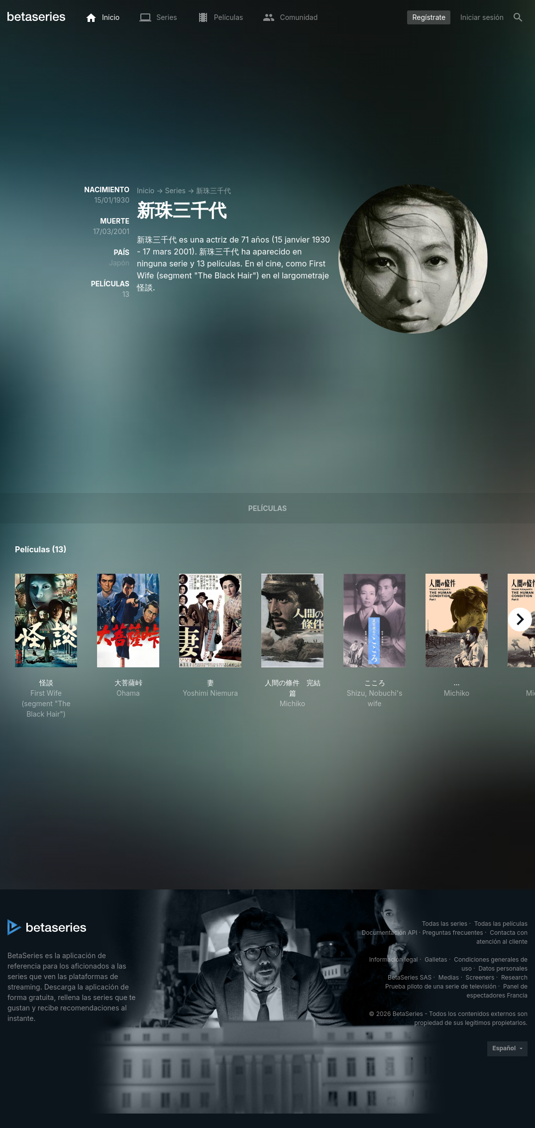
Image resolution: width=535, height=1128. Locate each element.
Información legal (393, 959)
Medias (448, 977)
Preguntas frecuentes (453, 932)
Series (175, 190)
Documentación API (390, 932)
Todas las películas (501, 923)
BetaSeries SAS (409, 977)
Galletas (436, 959)
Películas (267, 508)
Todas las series (444, 923)
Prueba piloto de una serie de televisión (440, 986)
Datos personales (503, 968)
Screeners (480, 977)
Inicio (145, 190)
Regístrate (428, 17)
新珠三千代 (213, 190)
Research (514, 977)
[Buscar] (518, 17)
